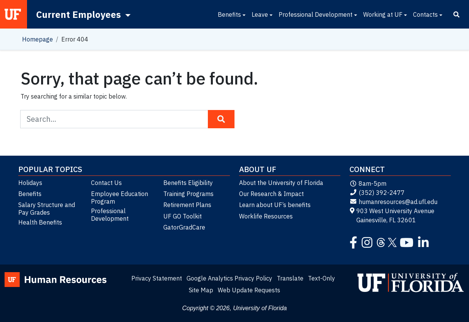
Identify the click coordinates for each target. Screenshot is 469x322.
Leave (260, 14)
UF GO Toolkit (182, 216)
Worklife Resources (266, 216)
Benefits (229, 14)
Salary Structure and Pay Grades (46, 208)
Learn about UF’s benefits (275, 205)
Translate (290, 278)
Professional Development (316, 14)
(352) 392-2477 (377, 192)
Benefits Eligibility (188, 183)
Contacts (425, 14)
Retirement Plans (187, 205)
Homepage (37, 39)
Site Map (201, 290)
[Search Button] (221, 119)
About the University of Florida (281, 183)
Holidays (30, 183)
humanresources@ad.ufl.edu (393, 201)
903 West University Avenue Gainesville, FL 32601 (391, 215)
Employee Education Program (119, 197)
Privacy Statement (156, 278)
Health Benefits (40, 222)
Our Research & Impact (271, 194)
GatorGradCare (184, 227)
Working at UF (382, 14)
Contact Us (106, 183)
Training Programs (188, 194)
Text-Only (321, 278)
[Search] (456, 14)
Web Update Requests (249, 290)
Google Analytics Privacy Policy (229, 278)
